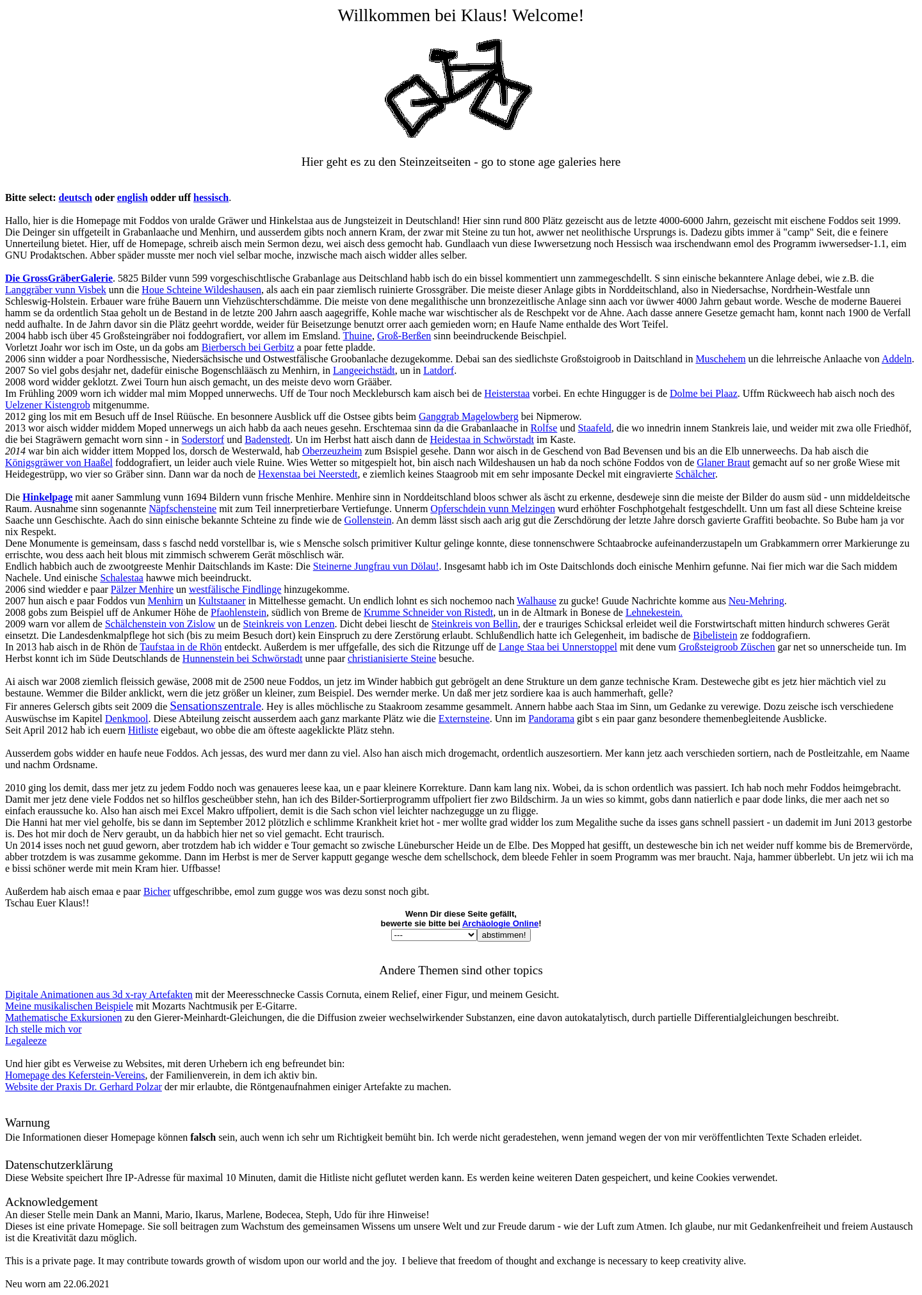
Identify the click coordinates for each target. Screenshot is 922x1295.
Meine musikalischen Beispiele (69, 1006)
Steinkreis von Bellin (475, 623)
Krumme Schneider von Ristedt (428, 612)
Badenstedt (267, 439)
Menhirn (165, 600)
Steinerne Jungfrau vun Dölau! (376, 566)
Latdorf (438, 370)
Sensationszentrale (215, 705)
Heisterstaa (507, 393)
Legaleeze (26, 1040)
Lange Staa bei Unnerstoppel (558, 646)
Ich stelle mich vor (43, 1029)
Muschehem (720, 358)
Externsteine (464, 718)
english (132, 197)
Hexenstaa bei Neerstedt (307, 474)
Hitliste (143, 730)
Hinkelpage (47, 497)
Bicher (157, 891)
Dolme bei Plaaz (704, 393)
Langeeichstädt (364, 370)
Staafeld (594, 427)
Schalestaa (121, 577)
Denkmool (127, 718)
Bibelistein (715, 635)
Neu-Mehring (756, 600)
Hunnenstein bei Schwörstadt (242, 658)
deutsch (75, 197)
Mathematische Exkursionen (63, 1017)
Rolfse (544, 427)
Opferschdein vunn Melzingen (492, 508)
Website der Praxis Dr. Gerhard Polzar (83, 1086)
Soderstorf (202, 439)
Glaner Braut (723, 462)
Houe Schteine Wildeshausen (201, 289)
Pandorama (551, 718)
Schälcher (695, 474)
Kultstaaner (222, 600)
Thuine (357, 335)
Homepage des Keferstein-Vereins (75, 1075)
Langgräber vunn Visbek (55, 289)
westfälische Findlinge (235, 589)
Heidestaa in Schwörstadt (482, 439)
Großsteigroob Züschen (727, 646)
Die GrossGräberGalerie (59, 278)
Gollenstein (368, 520)
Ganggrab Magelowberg (469, 416)
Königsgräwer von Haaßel (59, 462)
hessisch (211, 197)
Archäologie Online (500, 923)
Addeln (897, 358)
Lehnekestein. (654, 612)
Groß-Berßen (404, 335)
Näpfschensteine (182, 508)
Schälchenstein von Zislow (160, 623)
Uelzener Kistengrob (47, 404)
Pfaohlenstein (238, 612)
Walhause (536, 600)
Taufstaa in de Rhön (181, 646)
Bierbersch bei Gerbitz (248, 347)
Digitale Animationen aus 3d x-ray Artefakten (99, 994)
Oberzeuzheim (332, 451)
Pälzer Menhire (142, 589)
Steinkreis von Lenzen (288, 623)
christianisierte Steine (392, 658)
